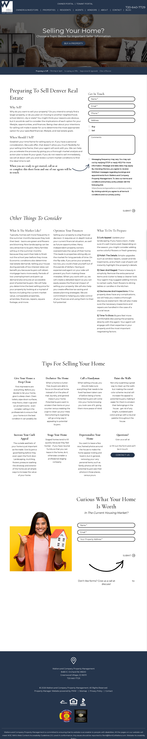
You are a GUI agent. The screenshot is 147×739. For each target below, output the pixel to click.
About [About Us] (104, 10)
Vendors (92, 10)
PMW (73, 691)
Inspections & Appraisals (89, 71)
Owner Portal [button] (65, 4)
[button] (143, 233)
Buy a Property (73, 43)
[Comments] (111, 145)
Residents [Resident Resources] (65, 10)
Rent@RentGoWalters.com (114, 735)
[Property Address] (111, 120)
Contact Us (123, 455)
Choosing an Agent (56, 71)
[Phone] (111, 113)
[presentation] (117, 202)
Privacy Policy (96, 691)
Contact (117, 10)
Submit (127, 211)
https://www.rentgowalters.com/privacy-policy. (112, 188)
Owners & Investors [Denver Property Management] (27, 10)
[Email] (111, 106)
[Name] (111, 99)
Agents (79, 10)
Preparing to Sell (41, 71)
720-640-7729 (135, 7)
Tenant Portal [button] (84, 4)
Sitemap (83, 691)
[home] (7, 7)
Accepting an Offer (72, 71)
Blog (128, 10)
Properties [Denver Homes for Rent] (49, 10)
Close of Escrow (106, 71)
